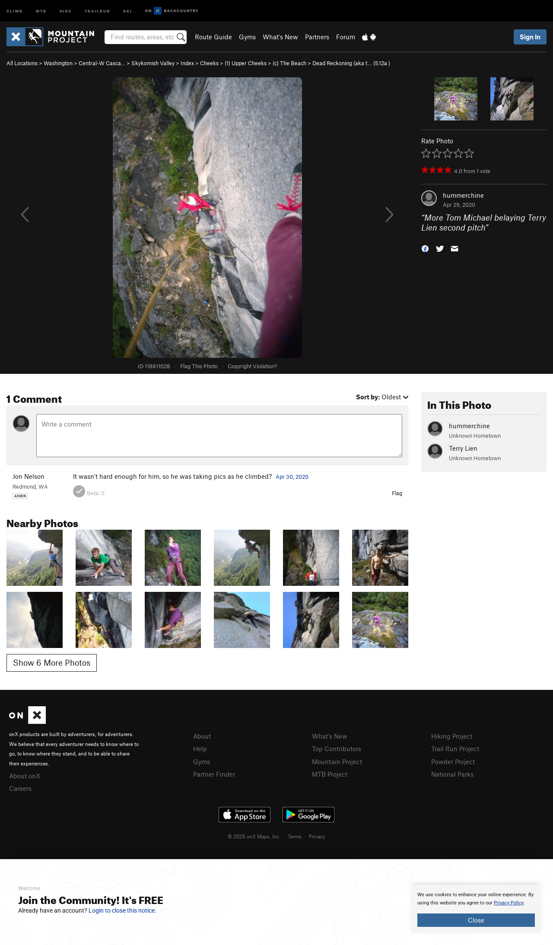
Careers (20, 788)
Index (187, 63)
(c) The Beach (289, 63)
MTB (41, 10)
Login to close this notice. (122, 910)
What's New (280, 37)
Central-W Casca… (102, 63)
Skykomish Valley (153, 63)
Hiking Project (451, 736)
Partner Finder (214, 774)
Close (476, 920)
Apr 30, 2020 (292, 476)
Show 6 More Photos (51, 662)
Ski (127, 10)
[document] (476, 909)
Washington (58, 63)
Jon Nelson (28, 476)
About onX (24, 776)
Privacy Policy (509, 903)
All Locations (22, 63)
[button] (425, 248)
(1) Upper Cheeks (246, 63)
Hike (66, 10)
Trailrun (97, 10)
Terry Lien (463, 448)
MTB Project (329, 774)
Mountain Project (337, 761)
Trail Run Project (455, 748)
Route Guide (213, 37)
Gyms (247, 37)
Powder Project (453, 761)
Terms (295, 836)
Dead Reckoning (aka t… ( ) (351, 63)
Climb (14, 10)
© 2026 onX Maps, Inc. (254, 836)
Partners (317, 37)
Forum (345, 37)
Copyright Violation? (252, 366)
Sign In (530, 37)
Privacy (317, 836)
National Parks (452, 774)
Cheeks (209, 63)
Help (200, 748)
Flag (397, 493)
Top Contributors (336, 748)
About (202, 736)
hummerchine (463, 195)
